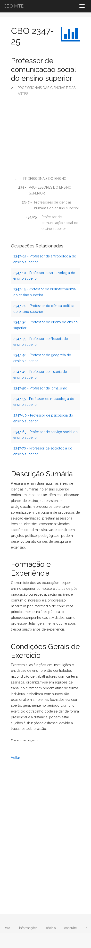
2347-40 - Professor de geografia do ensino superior (42, 358)
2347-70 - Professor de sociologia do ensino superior (42, 451)
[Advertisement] (45, 138)
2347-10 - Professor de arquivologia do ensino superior (44, 276)
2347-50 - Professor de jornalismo (40, 388)
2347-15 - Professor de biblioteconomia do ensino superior (44, 292)
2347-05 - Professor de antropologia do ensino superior (44, 259)
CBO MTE (14, 6)
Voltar (15, 758)
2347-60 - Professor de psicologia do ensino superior (43, 418)
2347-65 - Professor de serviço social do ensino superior (45, 435)
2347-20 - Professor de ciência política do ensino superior (43, 309)
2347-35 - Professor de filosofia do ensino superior (40, 342)
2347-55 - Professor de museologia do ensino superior (43, 402)
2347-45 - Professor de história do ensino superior (40, 374)
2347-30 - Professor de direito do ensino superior (45, 325)
